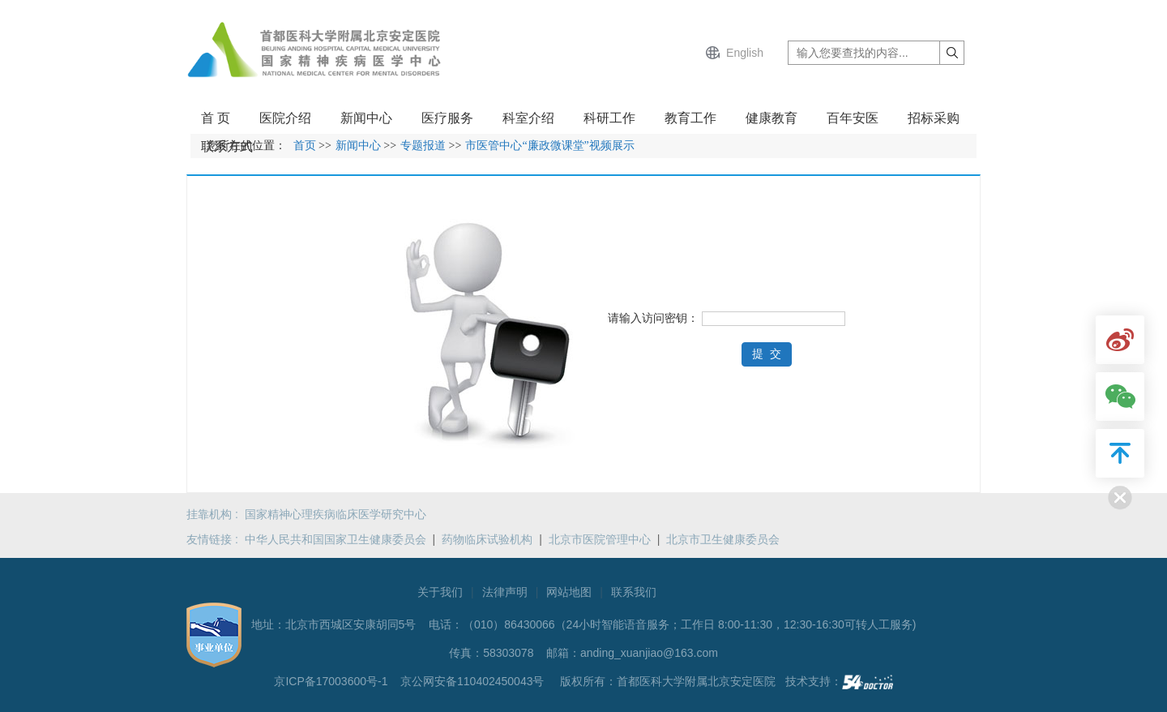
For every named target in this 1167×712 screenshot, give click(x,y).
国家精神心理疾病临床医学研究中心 (335, 514)
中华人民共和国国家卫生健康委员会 (335, 539)
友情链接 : (215, 539)
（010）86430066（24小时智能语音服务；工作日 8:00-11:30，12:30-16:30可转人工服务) (689, 624)
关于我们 (440, 591)
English (744, 52)
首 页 (215, 118)
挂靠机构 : (215, 514)
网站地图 (569, 591)
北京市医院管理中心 (600, 539)
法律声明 (505, 591)
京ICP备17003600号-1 (332, 681)
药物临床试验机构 (487, 539)
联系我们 (633, 591)
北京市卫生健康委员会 (723, 539)
